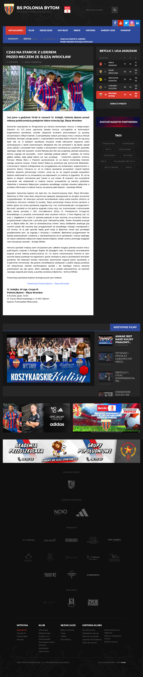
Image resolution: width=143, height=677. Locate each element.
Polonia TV (21, 633)
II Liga (63, 633)
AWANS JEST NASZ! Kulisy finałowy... (117, 340)
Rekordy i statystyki (90, 636)
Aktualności (15, 30)
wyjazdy (128, 155)
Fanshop (126, 30)
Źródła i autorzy (110, 642)
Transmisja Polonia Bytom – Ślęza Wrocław (48, 283)
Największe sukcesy (90, 633)
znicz (103, 161)
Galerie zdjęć (22, 636)
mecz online (111, 167)
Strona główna (30, 39)
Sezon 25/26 (46, 30)
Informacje (43, 630)
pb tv (108, 149)
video (129, 167)
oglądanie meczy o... (125, 161)
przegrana (125, 149)
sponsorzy (128, 143)
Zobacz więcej (118, 103)
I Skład (63, 636)
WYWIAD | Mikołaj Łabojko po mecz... (117, 358)
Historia (90, 30)
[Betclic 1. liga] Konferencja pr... (117, 378)
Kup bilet (63, 30)
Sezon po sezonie (89, 643)
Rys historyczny (88, 630)
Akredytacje (44, 648)
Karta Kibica (66, 639)
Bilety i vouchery (67, 630)
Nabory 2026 (108, 30)
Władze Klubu (44, 633)
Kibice (77, 30)
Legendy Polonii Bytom (92, 639)
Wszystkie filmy (125, 327)
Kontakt (20, 639)
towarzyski (108, 143)
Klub (31, 30)
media (121, 662)
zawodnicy (109, 155)
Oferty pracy (44, 651)
